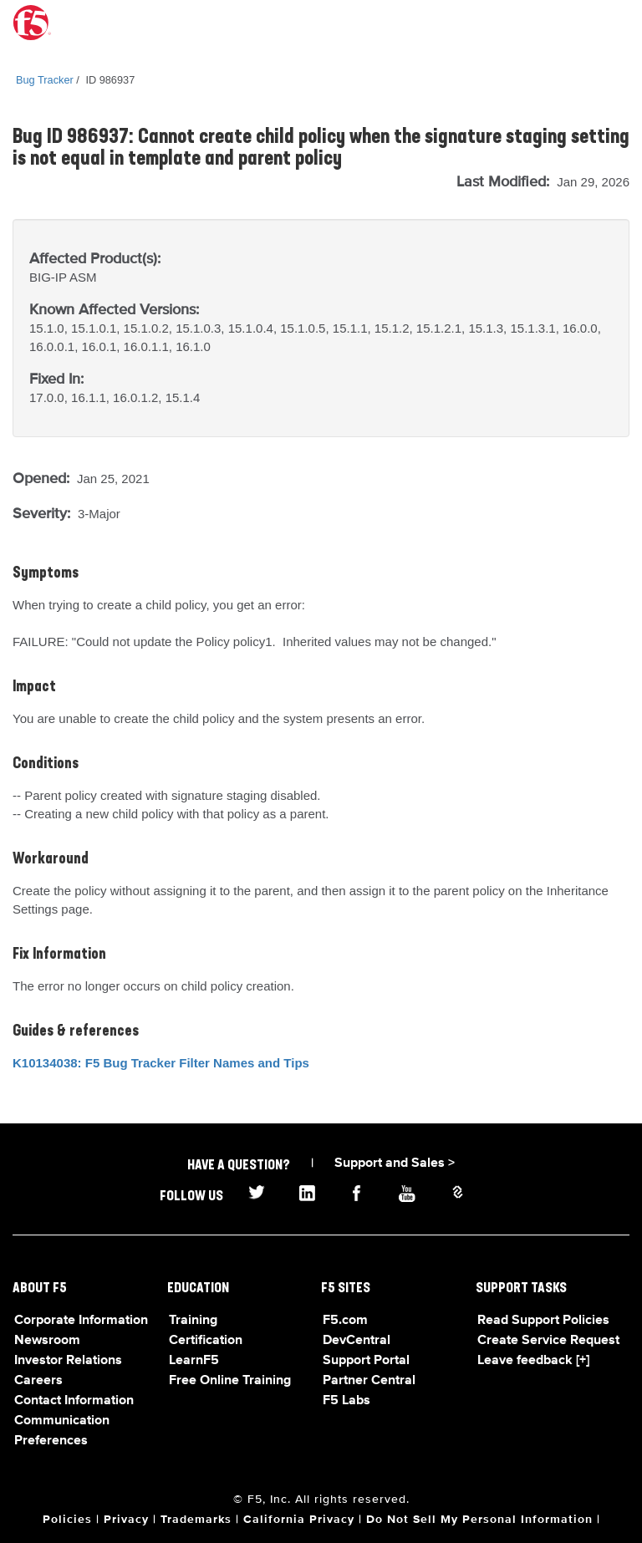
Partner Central (369, 1381)
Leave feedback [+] (533, 1360)
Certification (205, 1340)
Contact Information (74, 1401)
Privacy (126, 1519)
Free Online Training (230, 1381)
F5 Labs (346, 1401)
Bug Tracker (45, 80)
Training (193, 1320)
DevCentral (356, 1340)
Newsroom (47, 1340)
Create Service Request (548, 1340)
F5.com (345, 1320)
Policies (67, 1519)
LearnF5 (194, 1360)
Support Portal (366, 1360)
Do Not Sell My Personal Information (479, 1519)
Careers (38, 1381)
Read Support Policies (543, 1320)
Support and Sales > (394, 1163)
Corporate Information (81, 1320)
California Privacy (298, 1519)
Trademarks (196, 1519)
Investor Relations (68, 1360)
